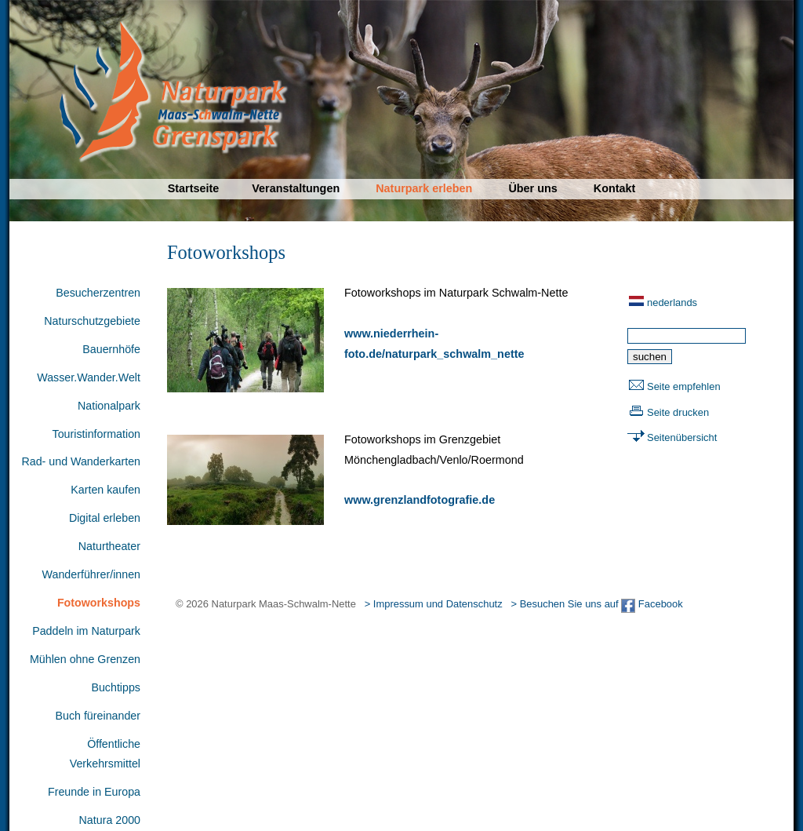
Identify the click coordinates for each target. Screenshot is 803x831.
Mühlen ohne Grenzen (85, 659)
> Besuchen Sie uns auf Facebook (596, 604)
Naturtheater (109, 546)
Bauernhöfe (111, 349)
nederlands (672, 302)
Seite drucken (678, 412)
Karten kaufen (105, 489)
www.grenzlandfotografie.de (419, 500)
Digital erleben (104, 518)
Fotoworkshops (98, 602)
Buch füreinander (97, 715)
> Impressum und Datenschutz (434, 604)
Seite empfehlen (684, 386)
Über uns (532, 188)
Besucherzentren (98, 292)
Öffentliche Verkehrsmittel (105, 754)
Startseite (194, 188)
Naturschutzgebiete (92, 321)
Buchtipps (115, 687)
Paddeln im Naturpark (86, 631)
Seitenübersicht (682, 437)
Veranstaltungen (296, 188)
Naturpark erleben (424, 188)
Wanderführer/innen (91, 574)
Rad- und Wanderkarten (80, 461)
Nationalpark (109, 405)
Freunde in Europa (94, 791)
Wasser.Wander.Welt (88, 377)
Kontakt (615, 188)
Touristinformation (96, 434)
